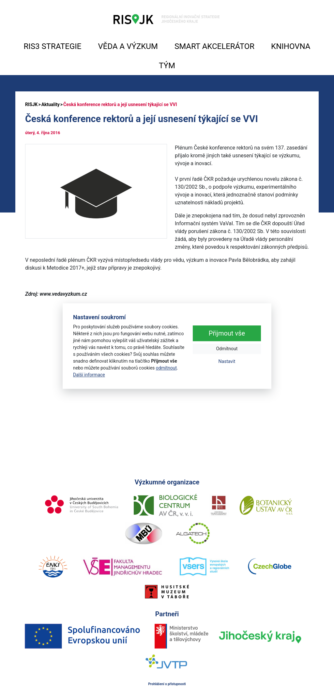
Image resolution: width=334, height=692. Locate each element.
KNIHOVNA (290, 46)
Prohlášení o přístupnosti (167, 684)
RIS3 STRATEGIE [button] (53, 46)
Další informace (89, 374)
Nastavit (227, 361)
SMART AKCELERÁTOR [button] (214, 46)
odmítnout (166, 367)
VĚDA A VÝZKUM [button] (128, 46)
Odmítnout (226, 348)
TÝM (167, 65)
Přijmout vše (227, 333)
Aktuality (50, 104)
